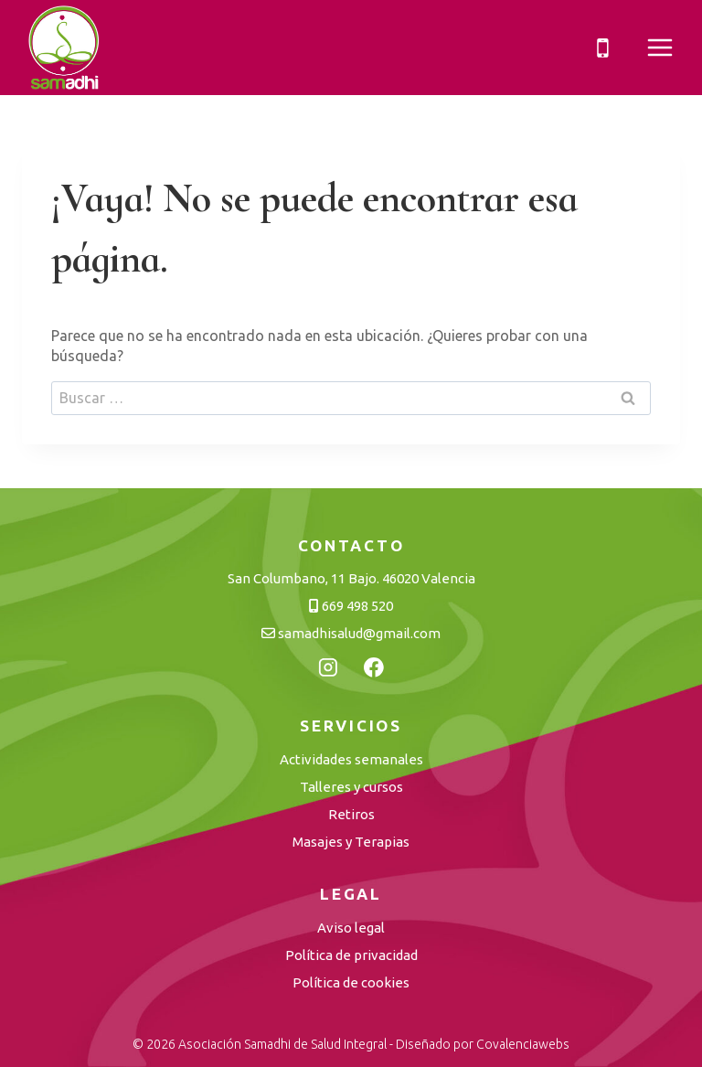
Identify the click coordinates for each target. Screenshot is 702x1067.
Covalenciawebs (522, 1044)
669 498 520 (351, 606)
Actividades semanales (351, 759)
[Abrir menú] (659, 48)
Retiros (351, 814)
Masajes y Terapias (351, 841)
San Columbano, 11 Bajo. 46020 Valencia (351, 578)
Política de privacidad (351, 955)
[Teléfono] (602, 47)
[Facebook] (374, 667)
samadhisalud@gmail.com (351, 633)
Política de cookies (351, 982)
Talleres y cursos (351, 787)
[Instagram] (328, 667)
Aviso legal (351, 927)
